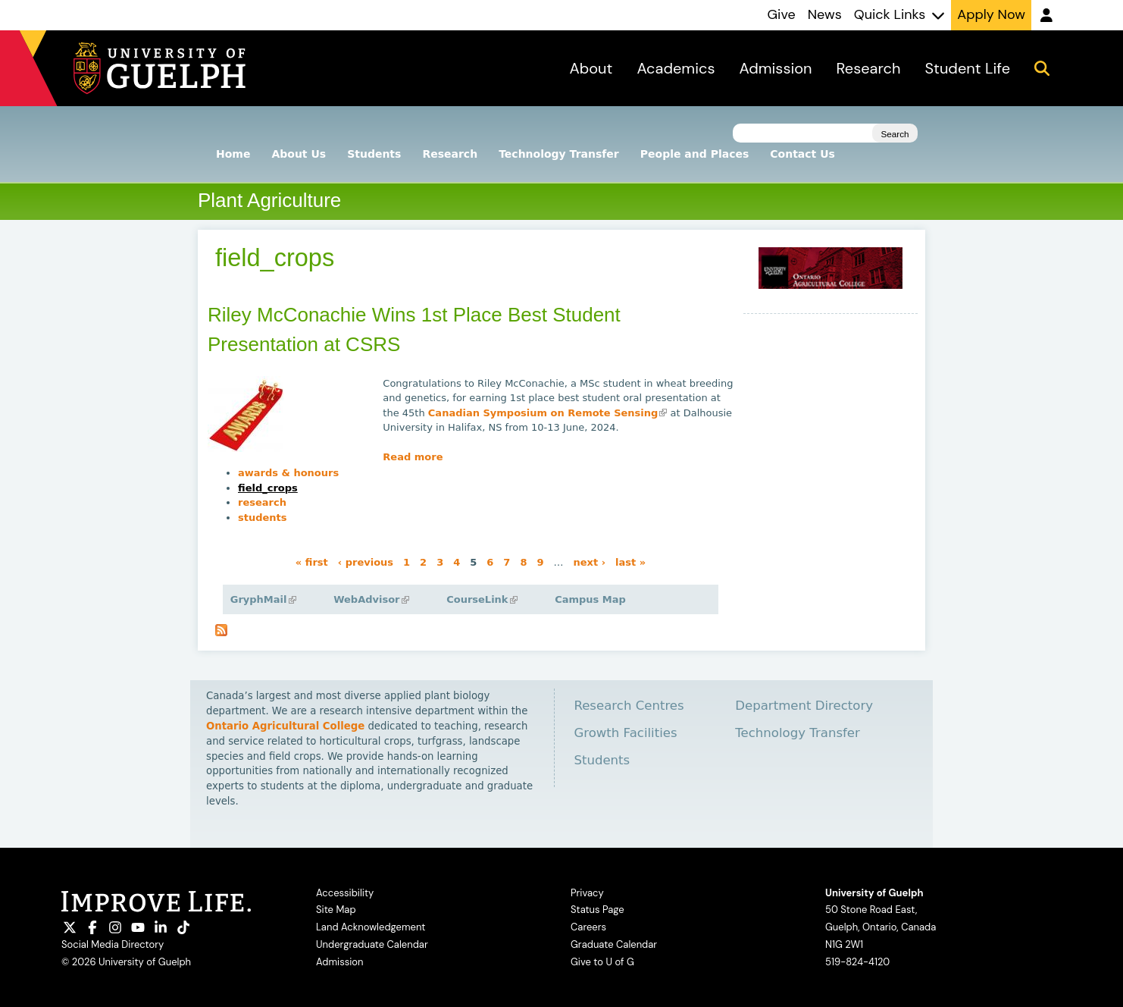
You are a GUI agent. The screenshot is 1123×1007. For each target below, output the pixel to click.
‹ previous (365, 562)
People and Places (694, 154)
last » (630, 562)
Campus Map (590, 599)
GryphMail (263, 599)
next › (589, 562)
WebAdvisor (370, 599)
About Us (298, 154)
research (262, 502)
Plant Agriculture (269, 200)
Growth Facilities (625, 733)
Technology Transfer (559, 154)
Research (449, 154)
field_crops (268, 488)
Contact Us (802, 154)
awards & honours (288, 472)
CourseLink (481, 599)
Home (233, 154)
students (262, 517)
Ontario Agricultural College (285, 726)
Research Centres (628, 705)
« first (312, 562)
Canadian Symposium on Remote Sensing (548, 413)
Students (374, 154)
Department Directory (804, 705)
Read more (413, 457)
